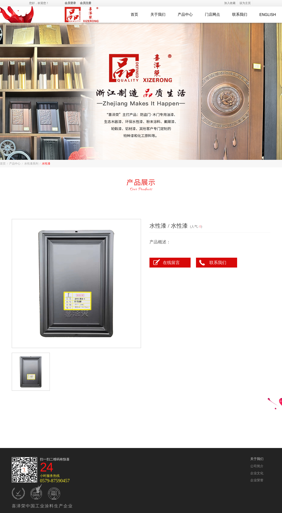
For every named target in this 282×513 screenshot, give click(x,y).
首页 (134, 14)
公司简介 (256, 466)
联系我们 (239, 14)
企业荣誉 (256, 480)
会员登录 (70, 3)
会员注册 (85, 3)
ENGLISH (267, 15)
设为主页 (245, 3)
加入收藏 (229, 3)
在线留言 (171, 262)
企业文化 (256, 473)
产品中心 (185, 14)
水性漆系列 (31, 163)
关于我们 (157, 14)
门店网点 (212, 14)
